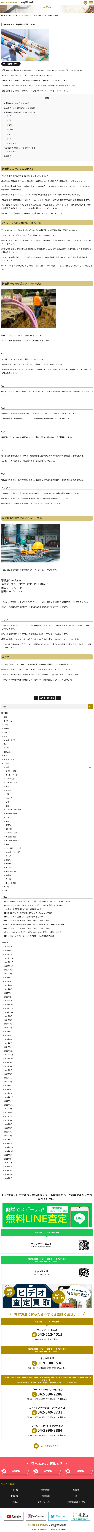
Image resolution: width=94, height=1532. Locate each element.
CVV (9, 125)
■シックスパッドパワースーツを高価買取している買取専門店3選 (29, 936)
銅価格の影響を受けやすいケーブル (19, 112)
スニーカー (10, 798)
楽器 (7, 806)
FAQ (76, 1496)
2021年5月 (8, 1166)
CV (9, 120)
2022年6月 (8, 1120)
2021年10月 (8, 1151)
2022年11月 (8, 1101)
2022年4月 (8, 1128)
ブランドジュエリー (13, 782)
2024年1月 (8, 1047)
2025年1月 (8, 1000)
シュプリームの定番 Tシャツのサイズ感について (22, 909)
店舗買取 (11, 1471)
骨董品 (8, 825)
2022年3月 (8, 1132)
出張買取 (75, 1471)
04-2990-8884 (47, 1430)
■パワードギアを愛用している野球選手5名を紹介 (23, 916)
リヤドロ (7, 724)
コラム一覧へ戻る (47, 698)
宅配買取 (43, 1471)
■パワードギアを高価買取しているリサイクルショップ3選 (27, 920)
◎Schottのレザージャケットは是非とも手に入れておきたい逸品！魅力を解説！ (35, 924)
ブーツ (8, 856)
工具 (7, 821)
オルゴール (8, 886)
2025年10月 (8, 966)
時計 (7, 767)
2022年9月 (8, 1108)
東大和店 (9, 863)
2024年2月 (8, 1043)
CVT (9, 115)
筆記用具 (9, 829)
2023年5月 (8, 1078)
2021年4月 (8, 1170)
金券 (7, 802)
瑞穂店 (8, 875)
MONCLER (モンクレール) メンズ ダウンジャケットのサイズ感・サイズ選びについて (36, 905)
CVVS (10, 129)
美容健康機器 (11, 836)
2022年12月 (8, 1097)
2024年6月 (8, 1027)
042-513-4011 (47, 1334)
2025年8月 (8, 973)
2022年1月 (8, 1139)
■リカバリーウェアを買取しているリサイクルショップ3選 (27, 928)
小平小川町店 (11, 871)
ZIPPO (6, 728)
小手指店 (9, 867)
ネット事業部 (11, 883)
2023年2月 (8, 1089)
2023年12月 (8, 1051)
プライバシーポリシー (46, 1502)
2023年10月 (8, 1058)
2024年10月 (8, 1012)
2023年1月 (8, 1093)
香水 (5, 744)
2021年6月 (8, 1162)
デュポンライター (10, 740)
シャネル (7, 748)
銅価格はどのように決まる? (16, 103)
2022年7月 (8, 1116)
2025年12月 (8, 958)
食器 (5, 736)
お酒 (7, 794)
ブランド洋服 (11, 771)
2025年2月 (8, 997)
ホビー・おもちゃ (12, 840)
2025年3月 (8, 993)
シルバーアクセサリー (14, 852)
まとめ (8, 155)
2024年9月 (8, 1016)
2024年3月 (8, 1039)
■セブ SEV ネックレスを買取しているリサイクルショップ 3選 (28, 913)
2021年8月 (8, 1159)
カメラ (8, 817)
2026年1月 (8, 954)
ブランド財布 (11, 778)
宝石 (7, 786)
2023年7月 (8, 1070)
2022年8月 (8, 1112)
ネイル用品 (8, 721)
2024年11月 (8, 1008)
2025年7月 (8, 977)
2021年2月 (8, 1178)
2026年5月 (8, 946)
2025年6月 (8, 981)
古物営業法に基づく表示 (76, 1502)
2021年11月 (8, 1147)
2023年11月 (8, 1054)
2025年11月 (8, 962)
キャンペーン (9, 759)
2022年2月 (8, 1135)
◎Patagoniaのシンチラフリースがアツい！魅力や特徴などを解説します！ (32, 932)
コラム (6, 763)
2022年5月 (8, 1124)
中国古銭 (7, 752)
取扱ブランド (15, 1496)
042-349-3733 (47, 1412)
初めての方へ (45, 1490)
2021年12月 (8, 1143)
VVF (9, 138)
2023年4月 (8, 1081)
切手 (5, 890)
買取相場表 (46, 1496)
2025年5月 (8, 985)
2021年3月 (8, 1174)
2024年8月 (8, 1020)
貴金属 (8, 790)
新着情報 (7, 860)
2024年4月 (8, 1035)
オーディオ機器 (11, 813)
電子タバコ (10, 844)
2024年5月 (8, 1031)
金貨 (5, 755)
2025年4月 (8, 989)
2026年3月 (8, 950)
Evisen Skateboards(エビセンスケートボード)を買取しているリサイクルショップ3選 (37, 901)
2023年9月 (8, 1062)
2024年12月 (8, 1004)
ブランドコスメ (12, 832)
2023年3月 (8, 1085)
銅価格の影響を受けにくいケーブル (19, 148)
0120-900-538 (47, 1363)
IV (8, 134)
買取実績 (76, 1490)
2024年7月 (8, 1024)
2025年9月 (8, 970)
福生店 (8, 879)
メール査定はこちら (46, 1446)
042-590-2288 (47, 1394)
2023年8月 (8, 1066)
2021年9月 (8, 1155)
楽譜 (5, 717)
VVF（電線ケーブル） (14, 848)
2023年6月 (8, 1074)
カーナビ (7, 732)
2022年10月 (8, 1105)
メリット (11, 143)
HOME (15, 1490)
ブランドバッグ (12, 775)
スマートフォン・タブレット (17, 809)
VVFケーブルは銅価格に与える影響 (19, 107)
